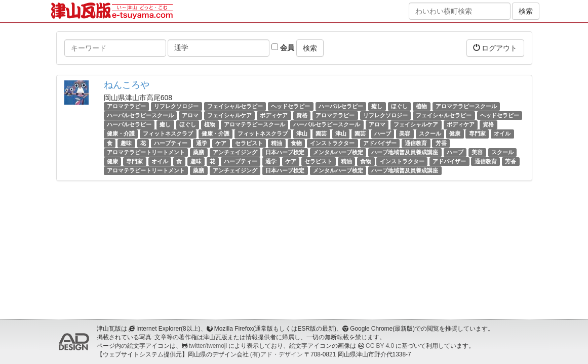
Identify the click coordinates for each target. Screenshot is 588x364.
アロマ (190, 115)
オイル (502, 134)
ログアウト (495, 47)
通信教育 (416, 143)
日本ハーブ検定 (284, 152)
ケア (220, 143)
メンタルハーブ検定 (338, 152)
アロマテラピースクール (466, 106)
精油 (276, 143)
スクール (430, 134)
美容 (404, 134)
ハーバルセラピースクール (140, 115)
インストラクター (332, 143)
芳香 (441, 143)
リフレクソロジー (176, 106)
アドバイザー (380, 143)
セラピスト (249, 143)
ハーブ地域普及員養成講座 (404, 152)
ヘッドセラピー (290, 106)
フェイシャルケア (229, 115)
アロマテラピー (126, 106)
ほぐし (399, 106)
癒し (376, 106)
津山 (301, 134)
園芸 (321, 134)
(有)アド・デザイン (276, 354)
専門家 (477, 134)
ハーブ (382, 134)
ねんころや (126, 85)
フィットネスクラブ (168, 134)
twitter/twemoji (208, 345)
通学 (201, 143)
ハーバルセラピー (341, 106)
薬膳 (198, 152)
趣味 (126, 143)
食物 (296, 143)
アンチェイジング (235, 152)
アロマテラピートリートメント (146, 152)
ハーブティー (170, 143)
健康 (454, 134)
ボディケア (274, 115)
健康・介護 (121, 134)
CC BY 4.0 (380, 345)
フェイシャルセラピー (235, 106)
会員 (282, 47)
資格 (301, 115)
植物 (421, 106)
